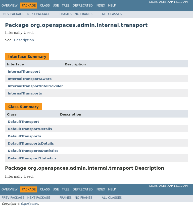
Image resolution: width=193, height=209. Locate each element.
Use (56, 5)
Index (100, 5)
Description (24, 40)
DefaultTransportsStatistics (33, 151)
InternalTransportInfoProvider (35, 86)
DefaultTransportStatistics (32, 158)
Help (112, 5)
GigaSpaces (29, 203)
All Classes (112, 14)
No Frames (83, 14)
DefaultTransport (23, 122)
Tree (66, 5)
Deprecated (83, 5)
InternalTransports (25, 93)
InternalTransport (24, 71)
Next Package (38, 14)
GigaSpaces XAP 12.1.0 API (168, 2)
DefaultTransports (24, 136)
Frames (66, 14)
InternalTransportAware (30, 79)
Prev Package (13, 14)
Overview (10, 5)
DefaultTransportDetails (30, 129)
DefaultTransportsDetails (31, 143)
